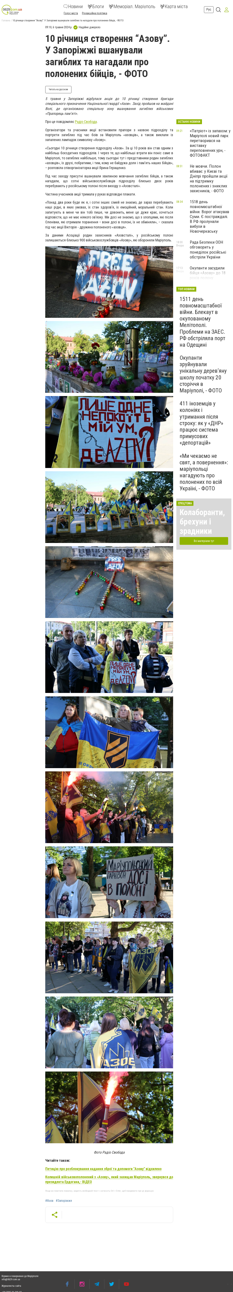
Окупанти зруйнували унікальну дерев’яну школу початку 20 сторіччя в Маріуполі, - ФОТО (203, 374)
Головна (6, 20)
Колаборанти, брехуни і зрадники (202, 522)
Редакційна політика (94, 13)
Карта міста (174, 6)
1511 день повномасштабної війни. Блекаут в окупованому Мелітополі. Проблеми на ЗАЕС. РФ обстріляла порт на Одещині (202, 322)
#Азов (49, 1201)
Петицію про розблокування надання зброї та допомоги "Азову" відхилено (103, 1169)
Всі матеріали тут (204, 541)
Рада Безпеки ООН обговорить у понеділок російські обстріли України (208, 249)
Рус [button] (208, 9)
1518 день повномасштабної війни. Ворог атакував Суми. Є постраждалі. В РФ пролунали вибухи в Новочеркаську (209, 216)
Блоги (96, 6)
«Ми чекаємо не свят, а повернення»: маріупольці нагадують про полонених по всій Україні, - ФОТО (204, 472)
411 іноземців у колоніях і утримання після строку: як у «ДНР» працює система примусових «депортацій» (201, 423)
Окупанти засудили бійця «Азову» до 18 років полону (207, 273)
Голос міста (71, 13)
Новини (73, 6)
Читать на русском (58, 89)
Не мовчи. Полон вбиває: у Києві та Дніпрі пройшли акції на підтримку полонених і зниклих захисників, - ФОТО (209, 178)
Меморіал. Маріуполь (132, 6)
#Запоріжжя (64, 1201)
